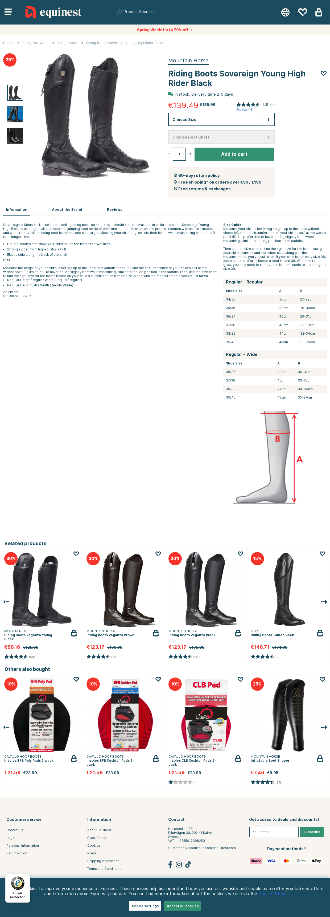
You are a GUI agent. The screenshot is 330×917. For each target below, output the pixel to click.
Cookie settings (145, 906)
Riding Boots (67, 43)
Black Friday (96, 838)
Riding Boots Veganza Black (191, 635)
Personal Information (22, 845)
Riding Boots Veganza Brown (110, 635)
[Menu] (27, 877)
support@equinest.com (217, 848)
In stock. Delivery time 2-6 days (204, 94)
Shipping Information (103, 861)
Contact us (14, 830)
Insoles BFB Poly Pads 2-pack (28, 760)
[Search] (191, 12)
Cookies (94, 845)
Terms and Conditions (104, 869)
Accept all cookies (183, 906)
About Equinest (99, 830)
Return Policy (16, 853)
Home (8, 43)
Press (92, 853)
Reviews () (244, 109)
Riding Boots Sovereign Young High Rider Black (124, 43)
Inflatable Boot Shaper (270, 760)
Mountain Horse (188, 60)
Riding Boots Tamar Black (272, 635)
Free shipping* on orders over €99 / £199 (219, 182)
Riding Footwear (35, 43)
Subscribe (311, 832)
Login (10, 838)
